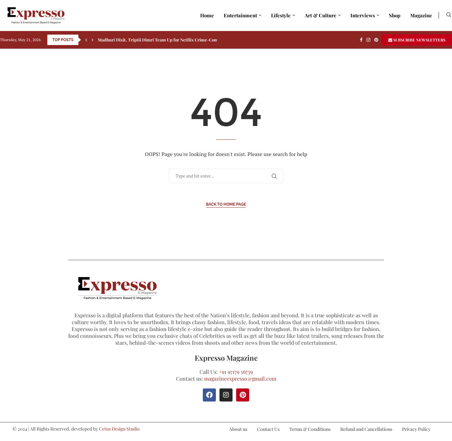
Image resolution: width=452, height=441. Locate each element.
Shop (394, 15)
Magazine (421, 15)
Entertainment (240, 15)
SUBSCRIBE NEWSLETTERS (416, 39)
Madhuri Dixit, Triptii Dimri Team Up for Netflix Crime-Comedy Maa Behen (173, 39)
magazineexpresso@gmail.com (240, 378)
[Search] (448, 15)
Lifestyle (281, 15)
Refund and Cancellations (366, 429)
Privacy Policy (416, 429)
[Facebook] (361, 39)
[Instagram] (368, 39)
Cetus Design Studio (119, 429)
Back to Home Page (226, 204)
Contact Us (268, 429)
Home (207, 15)
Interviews (362, 15)
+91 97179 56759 (236, 371)
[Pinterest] (376, 39)
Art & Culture (320, 15)
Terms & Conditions (310, 429)
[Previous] (86, 40)
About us (238, 429)
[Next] (92, 40)
